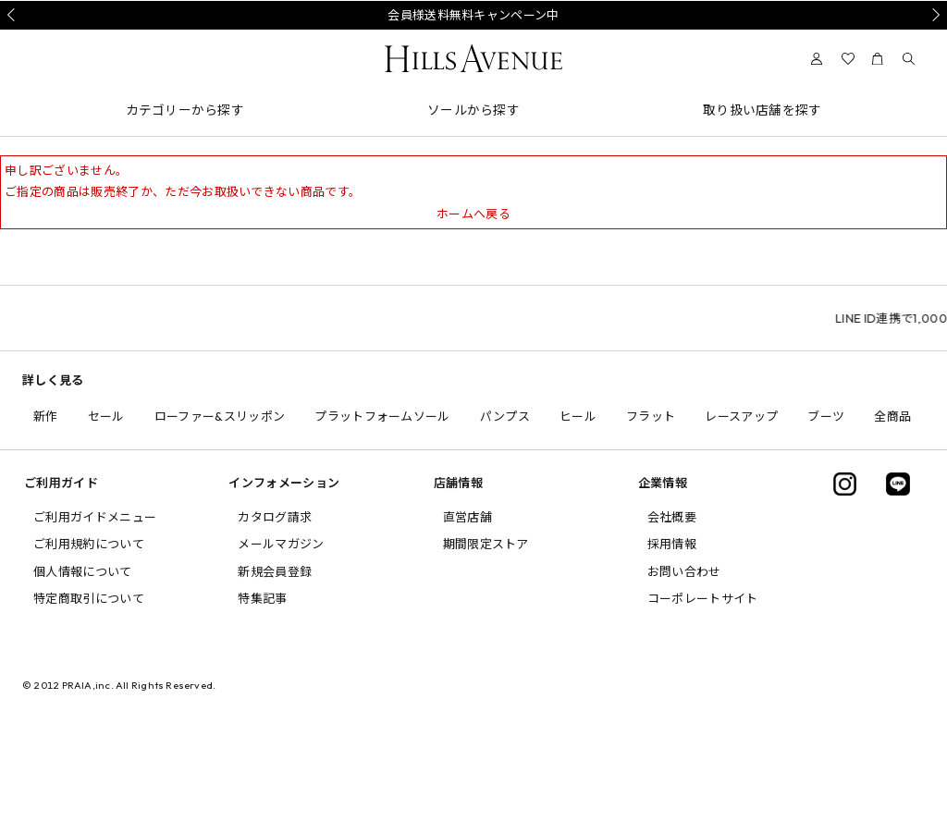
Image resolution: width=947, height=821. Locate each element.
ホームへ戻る (473, 213)
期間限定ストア (486, 543)
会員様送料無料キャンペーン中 (473, 14)
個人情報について (82, 571)
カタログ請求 (275, 516)
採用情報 (671, 543)
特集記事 (262, 598)
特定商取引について (88, 598)
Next (933, 14)
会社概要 (671, 516)
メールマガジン (281, 543)
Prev (13, 14)
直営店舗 (467, 516)
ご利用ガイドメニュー (94, 516)
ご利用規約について (88, 543)
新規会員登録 (275, 571)
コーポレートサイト (702, 598)
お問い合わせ (684, 571)
